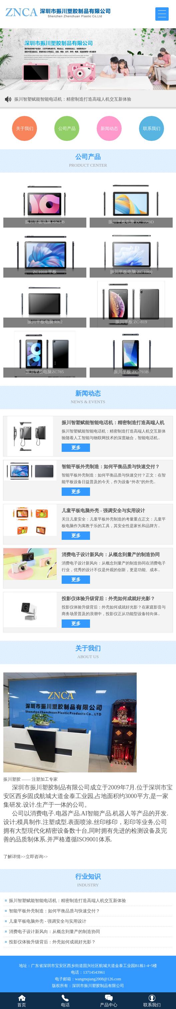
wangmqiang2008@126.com (98, 979)
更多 (76, 447)
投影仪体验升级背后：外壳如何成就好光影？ (108, 598)
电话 (65, 1004)
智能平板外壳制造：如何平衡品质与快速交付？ (111, 466)
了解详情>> (14, 856)
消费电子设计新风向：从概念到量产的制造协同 (111, 554)
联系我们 (152, 1004)
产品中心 (108, 1004)
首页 (21, 1004)
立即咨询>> (37, 856)
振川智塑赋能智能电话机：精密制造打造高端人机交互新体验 (72, 99)
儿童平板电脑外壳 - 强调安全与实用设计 (103, 510)
